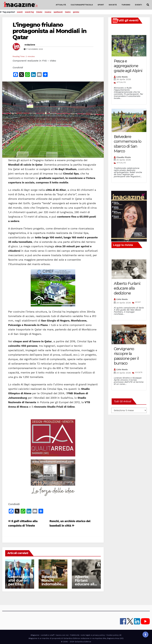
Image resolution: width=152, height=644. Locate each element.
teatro (68, 12)
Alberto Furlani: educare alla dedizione (85, 582)
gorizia (76, 12)
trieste (39, 12)
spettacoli (58, 12)
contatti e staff (47, 635)
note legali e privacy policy (93, 635)
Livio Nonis (122, 77)
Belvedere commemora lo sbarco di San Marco (127, 144)
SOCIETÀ (113, 5)
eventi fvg (29, 12)
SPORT (101, 5)
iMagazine (35, 635)
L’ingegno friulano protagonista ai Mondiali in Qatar (49, 31)
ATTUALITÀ (61, 5)
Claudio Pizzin (123, 157)
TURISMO (126, 5)
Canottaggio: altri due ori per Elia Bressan (19, 582)
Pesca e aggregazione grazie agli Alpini (128, 66)
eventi (19, 12)
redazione (29, 44)
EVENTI (138, 5)
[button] (148, 4)
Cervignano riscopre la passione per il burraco (126, 356)
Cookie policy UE (113, 635)
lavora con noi (62, 635)
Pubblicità (74, 635)
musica (48, 12)
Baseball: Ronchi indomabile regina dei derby (51, 584)
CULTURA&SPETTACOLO (82, 5)
